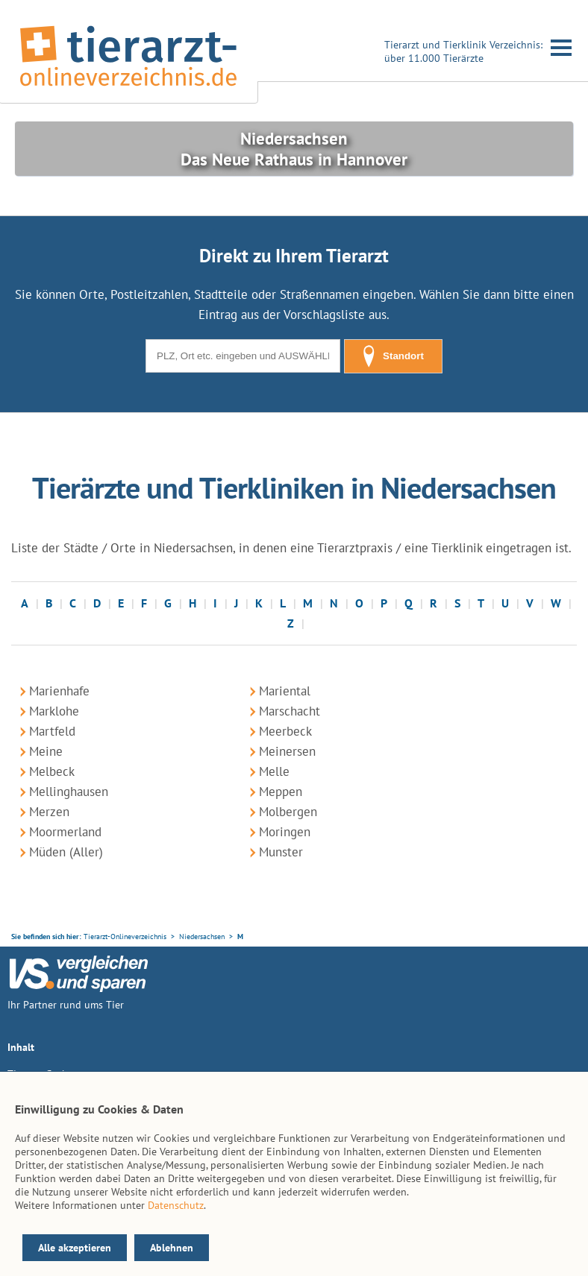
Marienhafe (59, 691)
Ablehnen (171, 1247)
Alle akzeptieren (74, 1247)
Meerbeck (285, 731)
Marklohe (54, 711)
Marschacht (289, 711)
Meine (46, 751)
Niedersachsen (202, 936)
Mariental (284, 691)
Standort (393, 356)
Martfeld (52, 731)
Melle (274, 771)
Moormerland (65, 832)
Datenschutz (176, 1205)
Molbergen (288, 811)
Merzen (49, 811)
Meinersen (287, 751)
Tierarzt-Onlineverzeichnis (125, 936)
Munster (281, 852)
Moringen (284, 832)
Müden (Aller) (66, 852)
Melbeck (52, 771)
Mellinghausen (68, 791)
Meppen (280, 791)
